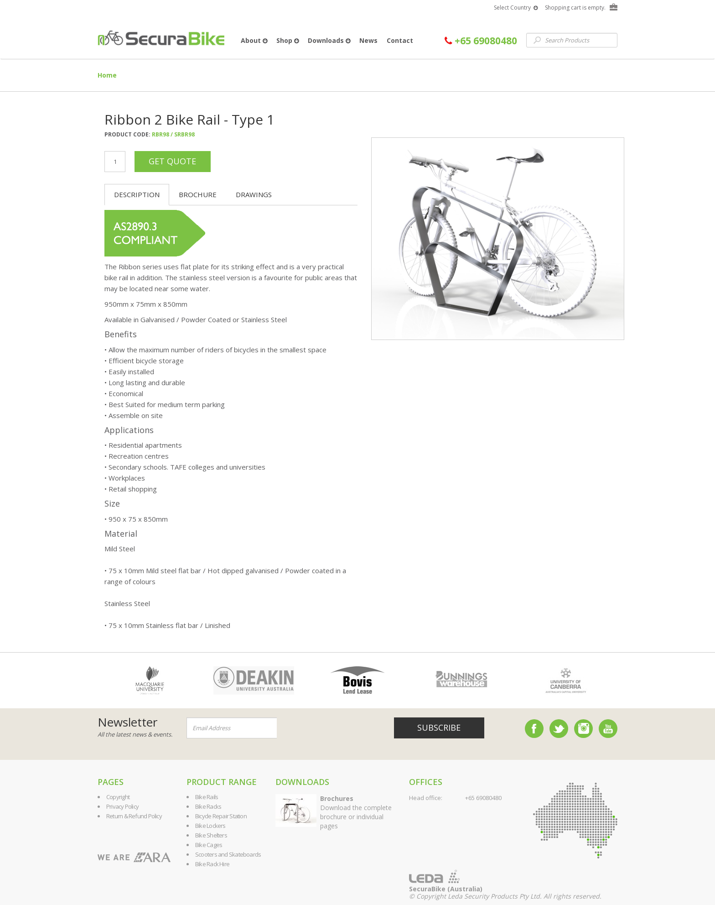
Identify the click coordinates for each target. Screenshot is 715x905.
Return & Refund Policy (134, 816)
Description (137, 194)
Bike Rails (206, 797)
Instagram (583, 728)
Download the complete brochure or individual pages (356, 812)
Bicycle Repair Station (221, 816)
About (254, 40)
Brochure (198, 194)
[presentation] (331, 728)
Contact (400, 40)
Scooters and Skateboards (228, 854)
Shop (287, 40)
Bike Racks (208, 806)
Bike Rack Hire (212, 864)
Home (107, 75)
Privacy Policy (122, 806)
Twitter (558, 728)
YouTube (608, 728)
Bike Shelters (211, 835)
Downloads (329, 40)
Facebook (534, 728)
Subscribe (439, 727)
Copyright (118, 797)
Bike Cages (208, 845)
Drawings (254, 194)
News (368, 40)
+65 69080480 (481, 41)
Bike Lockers (210, 825)
